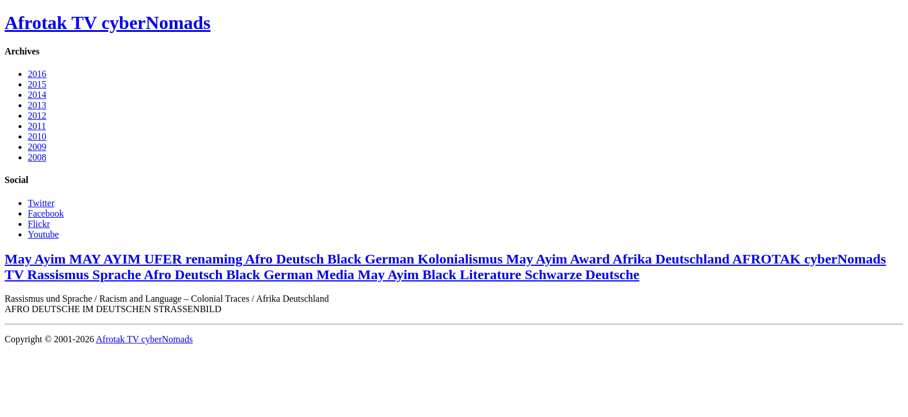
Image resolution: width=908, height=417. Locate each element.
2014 (37, 95)
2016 (37, 74)
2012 (37, 115)
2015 (37, 84)
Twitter (41, 203)
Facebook (46, 213)
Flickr (39, 224)
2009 (37, 147)
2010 (37, 136)
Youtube (43, 234)
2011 (37, 126)
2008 (37, 157)
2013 (37, 105)
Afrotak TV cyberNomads (108, 22)
